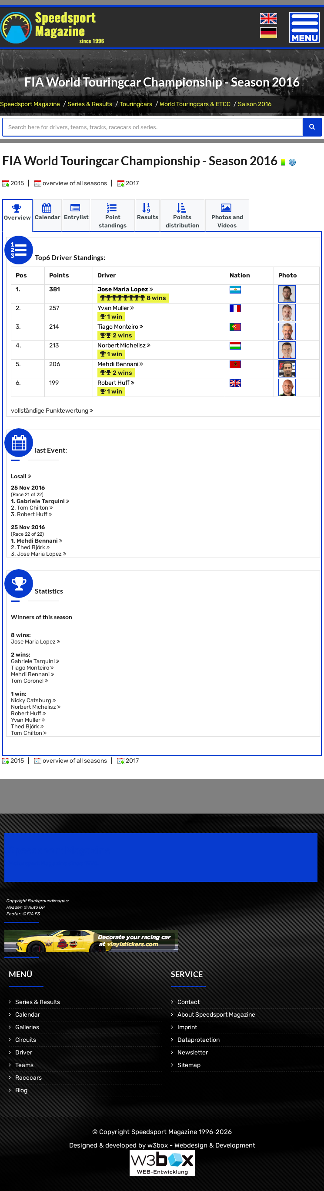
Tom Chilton (35, 507)
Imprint (187, 1027)
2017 (128, 183)
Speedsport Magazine (30, 104)
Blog (21, 1090)
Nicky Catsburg (33, 700)
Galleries (27, 1027)
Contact (188, 1001)
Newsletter (192, 1052)
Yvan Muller (115, 307)
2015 (13, 183)
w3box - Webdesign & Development (201, 1145)
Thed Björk (33, 547)
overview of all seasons (70, 183)
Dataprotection (198, 1039)
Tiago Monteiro (120, 326)
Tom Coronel (29, 680)
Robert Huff (115, 382)
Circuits (25, 1039)
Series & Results (89, 104)
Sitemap (188, 1064)
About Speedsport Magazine (216, 1014)
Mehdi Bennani (120, 363)
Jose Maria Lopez (125, 289)
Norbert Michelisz (123, 345)
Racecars (28, 1077)
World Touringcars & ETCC (195, 104)
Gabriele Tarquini (43, 500)
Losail (21, 475)
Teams (24, 1064)
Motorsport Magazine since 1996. (54, 863)
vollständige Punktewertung (52, 410)
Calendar (27, 1014)
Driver (23, 1052)
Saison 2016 (254, 104)
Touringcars (136, 104)
